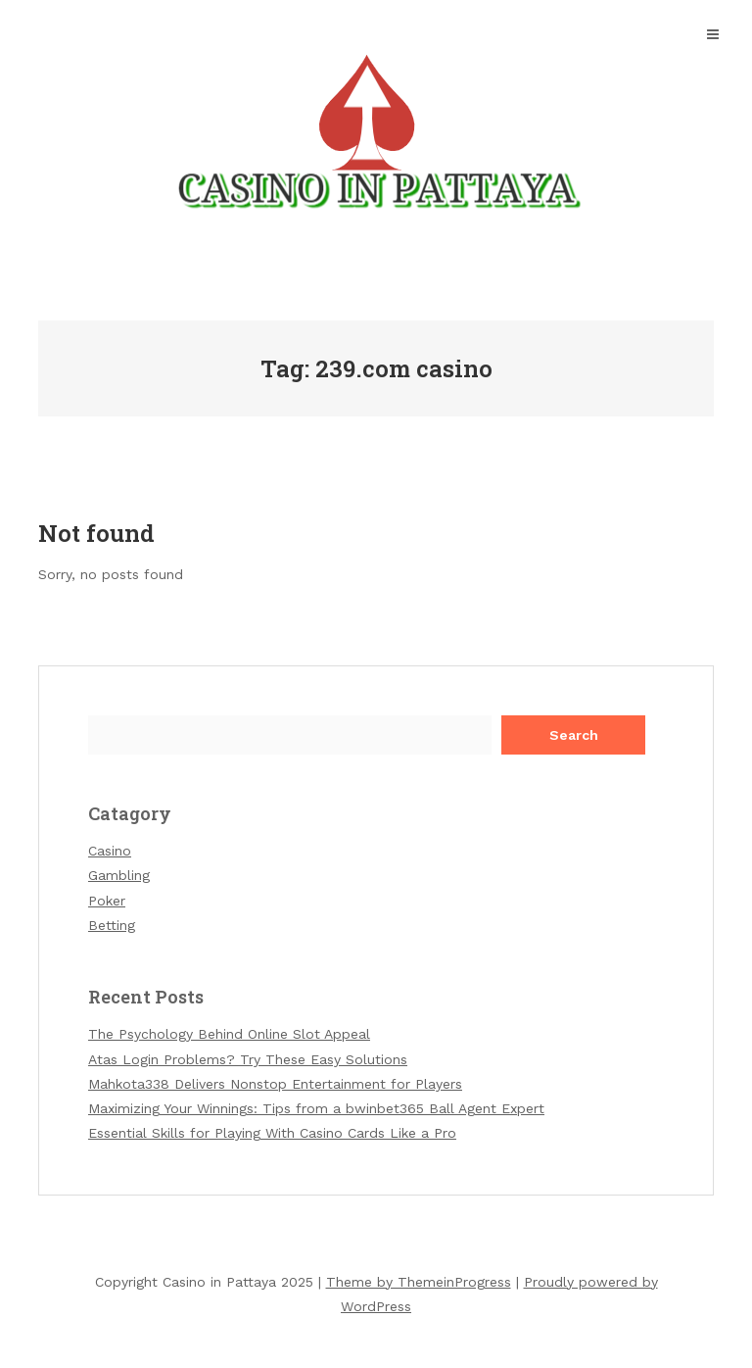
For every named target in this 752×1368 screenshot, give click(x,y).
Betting (111, 925)
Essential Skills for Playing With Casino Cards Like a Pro (272, 1133)
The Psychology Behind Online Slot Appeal (229, 1034)
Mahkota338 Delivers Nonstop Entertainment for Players (275, 1084)
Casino (109, 850)
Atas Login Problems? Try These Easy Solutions (247, 1059)
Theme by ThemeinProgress (418, 1282)
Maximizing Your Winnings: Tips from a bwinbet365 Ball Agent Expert (316, 1108)
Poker (106, 900)
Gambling (119, 875)
